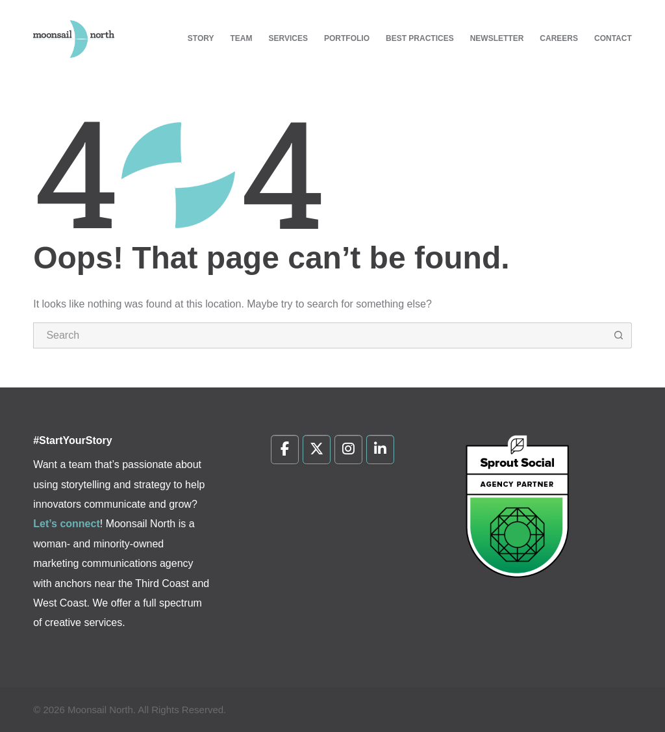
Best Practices (420, 38)
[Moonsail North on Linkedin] (380, 450)
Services (288, 38)
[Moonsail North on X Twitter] (317, 450)
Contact (613, 38)
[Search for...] (319, 335)
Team (242, 38)
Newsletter (497, 38)
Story (201, 38)
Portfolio (347, 38)
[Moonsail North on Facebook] (285, 450)
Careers (559, 38)
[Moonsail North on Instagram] (348, 450)
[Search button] (619, 335)
